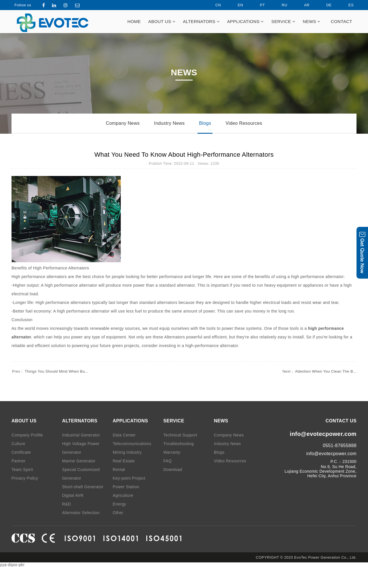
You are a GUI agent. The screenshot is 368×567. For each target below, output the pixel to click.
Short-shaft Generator (82, 486)
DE (324, 5)
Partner (19, 461)
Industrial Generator (81, 435)
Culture (18, 443)
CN (213, 5)
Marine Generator (78, 461)
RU (280, 5)
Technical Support (180, 435)
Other (118, 512)
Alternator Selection (80, 512)
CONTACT (341, 21)
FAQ (167, 461)
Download (172, 469)
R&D (66, 504)
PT (257, 5)
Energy (119, 504)
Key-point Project (129, 478)
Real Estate (124, 461)
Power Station (126, 486)
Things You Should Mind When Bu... (50, 371)
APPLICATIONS (245, 21)
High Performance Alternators (61, 268)
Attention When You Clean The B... (319, 371)
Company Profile (27, 435)
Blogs (205, 123)
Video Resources (243, 123)
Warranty (171, 452)
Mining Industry (127, 452)
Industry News (169, 123)
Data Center (124, 435)
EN (235, 5)
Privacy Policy (25, 478)
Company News (123, 123)
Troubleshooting (178, 443)
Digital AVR (72, 495)
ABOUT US (162, 21)
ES (346, 5)
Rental (119, 469)
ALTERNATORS (201, 21)
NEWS (312, 21)
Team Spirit (22, 469)
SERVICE (283, 21)
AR (302, 5)
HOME (134, 21)
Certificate (21, 452)
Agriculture (123, 495)
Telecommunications (132, 443)
